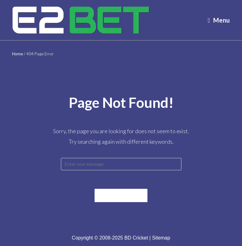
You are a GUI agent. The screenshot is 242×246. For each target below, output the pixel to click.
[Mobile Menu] (219, 20)
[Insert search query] (121, 164)
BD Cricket (136, 237)
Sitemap (161, 237)
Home (17, 53)
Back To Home (121, 195)
